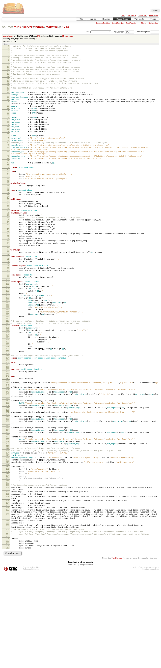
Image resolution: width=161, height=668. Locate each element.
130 (7, 406)
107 (7, 342)
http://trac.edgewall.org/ (150, 664)
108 (7, 345)
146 (7, 448)
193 (7, 585)
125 (7, 392)
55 (8, 202)
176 (7, 533)
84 (8, 281)
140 (7, 433)
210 (7, 642)
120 (7, 378)
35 (8, 143)
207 (7, 633)
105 (7, 337)
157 (7, 480)
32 (8, 135)
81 (8, 272)
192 (7, 579)
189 (7, 568)
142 (7, 438)
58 (8, 210)
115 (7, 365)
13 (8, 80)
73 (8, 250)
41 (8, 159)
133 (7, 414)
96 (8, 313)
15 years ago (67, 36)
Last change (8, 36)
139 (7, 430)
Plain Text (72, 659)
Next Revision (131, 23)
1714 (65, 27)
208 (7, 636)
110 (7, 351)
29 (8, 127)
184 (7, 555)
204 (7, 626)
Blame (143, 23)
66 (8, 231)
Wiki (81, 19)
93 (8, 305)
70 (8, 241)
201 (7, 615)
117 (7, 370)
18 (8, 94)
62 (8, 220)
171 (7, 520)
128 (7, 401)
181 (7, 546)
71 (8, 244)
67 (8, 234)
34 (8, 140)
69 (8, 239)
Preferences (153, 15)
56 (8, 205)
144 (7, 443)
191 (7, 576)
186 (7, 561)
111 (7, 354)
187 (7, 563)
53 (8, 196)
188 (7, 566)
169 (7, 514)
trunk (17, 27)
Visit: (88, 31)
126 (7, 395)
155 (7, 475)
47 (8, 181)
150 (7, 459)
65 (8, 228)
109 (7, 348)
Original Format (86, 659)
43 (8, 165)
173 (7, 525)
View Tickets (139, 19)
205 (7, 628)
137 (7, 425)
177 (7, 536)
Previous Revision (102, 23)
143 (7, 440)
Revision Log (153, 23)
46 (8, 178)
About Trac (142, 15)
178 (7, 539)
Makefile (52, 27)
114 (7, 362)
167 (7, 508)
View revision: (119, 32)
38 (8, 151)
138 (7, 428)
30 (8, 130)
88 (8, 291)
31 (8, 132)
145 (7, 445)
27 (8, 121)
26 (8, 118)
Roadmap (106, 19)
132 (7, 412)
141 (7, 435)
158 (7, 483)
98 (8, 318)
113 (7, 359)
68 (8, 236)
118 (7, 373)
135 (7, 420)
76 (8, 258)
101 (7, 325)
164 (7, 501)
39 (8, 154)
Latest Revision (117, 23)
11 (8, 74)
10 (8, 71)
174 (7, 527)
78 (8, 264)
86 (8, 286)
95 (8, 310)
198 (7, 601)
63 (8, 223)
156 (7, 478)
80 (8, 270)
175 (7, 530)
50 (8, 189)
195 (7, 590)
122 (7, 384)
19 (8, 97)
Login (123, 15)
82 (8, 275)
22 (8, 105)
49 (8, 186)
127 (7, 398)
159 (7, 485)
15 (8, 86)
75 (8, 255)
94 (8, 307)
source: (7, 27)
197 (7, 596)
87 (8, 289)
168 (7, 511)
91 (8, 299)
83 (8, 278)
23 (8, 107)
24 (8, 110)
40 (8, 156)
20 (8, 100)
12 (8, 77)
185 (7, 558)
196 (7, 593)
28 (8, 124)
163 (7, 498)
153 (7, 469)
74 (8, 253)
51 (8, 191)
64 (8, 226)
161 (7, 490)
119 (7, 375)
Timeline (92, 19)
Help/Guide (132, 15)
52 (8, 194)
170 (7, 517)
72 (8, 247)
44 (8, 168)
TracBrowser (116, 652)
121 (7, 381)
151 (7, 464)
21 (8, 102)
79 (8, 267)
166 (7, 506)
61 (8, 217)
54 (8, 199)
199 (7, 609)
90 (8, 296)
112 (7, 356)
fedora (39, 27)
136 (7, 422)
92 (8, 302)
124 (7, 390)
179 (7, 542)
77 (8, 261)
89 (8, 294)
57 (8, 207)
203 (7, 623)
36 (8, 146)
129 (7, 404)
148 (7, 453)
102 (7, 328)
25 (8, 113)
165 (7, 503)
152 (7, 466)
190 (7, 574)
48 (8, 184)
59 (8, 212)
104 (7, 334)
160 (7, 487)
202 (7, 620)
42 (8, 162)
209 (7, 639)
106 (7, 339)
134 (7, 417)
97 (8, 315)
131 (7, 409)
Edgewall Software (32, 664)
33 (8, 137)
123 (7, 387)
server (27, 27)
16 (8, 88)
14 (8, 83)
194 (7, 587)
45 (8, 173)
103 (7, 331)
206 (7, 631)
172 (7, 522)
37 (8, 149)
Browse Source (122, 19)
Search (153, 19)
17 (8, 91)
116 (7, 368)
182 (7, 549)
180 (7, 544)
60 (8, 215)
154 (7, 472)
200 (7, 612)
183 (7, 552)
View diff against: (148, 32)
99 (8, 320)
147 (7, 450)
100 (7, 323)
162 (7, 496)
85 (8, 284)
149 (7, 456)
